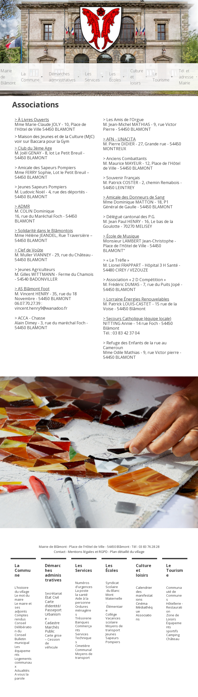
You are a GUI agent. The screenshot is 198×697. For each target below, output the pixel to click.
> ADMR (22, 206)
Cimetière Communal (83, 647)
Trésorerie (83, 618)
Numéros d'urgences (83, 584)
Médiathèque (144, 609)
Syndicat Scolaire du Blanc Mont (112, 588)
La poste (81, 590)
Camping (173, 635)
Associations (144, 617)
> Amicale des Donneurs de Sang (134, 197)
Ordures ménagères (83, 610)
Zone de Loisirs (172, 617)
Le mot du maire (22, 597)
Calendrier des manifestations (144, 593)
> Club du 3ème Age (33, 148)
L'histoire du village (22, 589)
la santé (81, 594)
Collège (111, 614)
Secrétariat (53, 593)
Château (172, 639)
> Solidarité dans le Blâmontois (44, 230)
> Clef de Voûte (29, 250)
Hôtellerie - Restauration (174, 607)
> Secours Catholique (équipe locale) (137, 318)
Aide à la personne (82, 600)
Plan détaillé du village (127, 551)
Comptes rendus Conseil (21, 619)
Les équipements (22, 650)
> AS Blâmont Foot (32, 288)
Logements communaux (23, 662)
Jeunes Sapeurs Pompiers (113, 638)
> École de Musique (121, 236)
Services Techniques (83, 638)
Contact (59, 551)
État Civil (52, 597)
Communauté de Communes (174, 593)
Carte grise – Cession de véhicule (53, 641)
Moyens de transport (83, 655)
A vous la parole (22, 676)
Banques (82, 622)
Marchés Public (52, 629)
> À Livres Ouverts (32, 119)
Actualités (22, 670)
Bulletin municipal (22, 641)
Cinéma (141, 603)
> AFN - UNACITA (119, 139)
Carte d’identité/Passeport (53, 606)
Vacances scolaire (113, 620)
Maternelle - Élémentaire (114, 604)
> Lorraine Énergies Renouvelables (136, 299)
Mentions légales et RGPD (88, 551)
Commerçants (83, 628)
